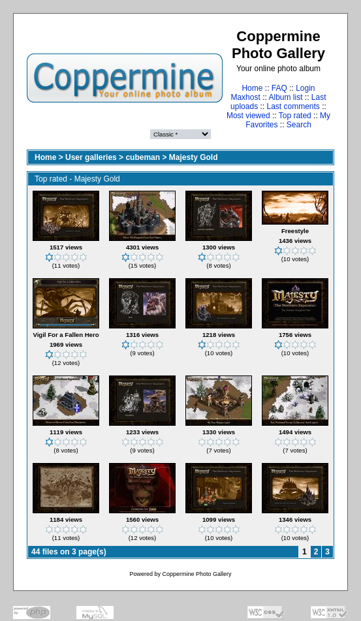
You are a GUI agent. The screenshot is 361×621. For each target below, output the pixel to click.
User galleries (91, 157)
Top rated (295, 115)
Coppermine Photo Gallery (196, 574)
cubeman (142, 157)
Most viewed (248, 115)
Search (299, 124)
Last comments (293, 106)
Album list (286, 97)
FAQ (279, 88)
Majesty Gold (193, 157)
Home (252, 88)
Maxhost (245, 97)
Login (305, 88)
